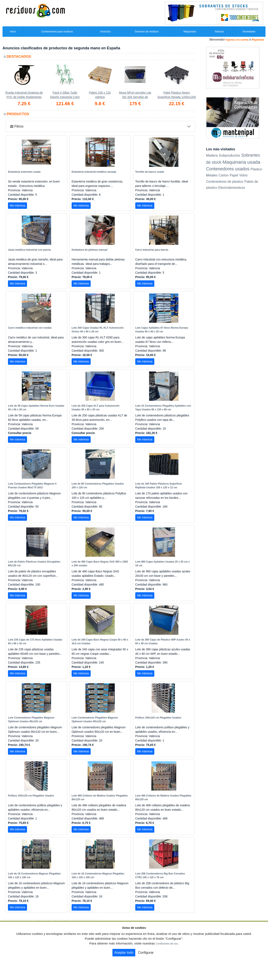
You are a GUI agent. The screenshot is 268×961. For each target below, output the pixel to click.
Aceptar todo (123, 952)
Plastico (256, 169)
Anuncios (105, 31)
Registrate (258, 39)
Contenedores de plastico (224, 181)
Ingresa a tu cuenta (236, 39)
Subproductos (229, 155)
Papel (234, 175)
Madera (212, 155)
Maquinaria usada (241, 162)
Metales (212, 175)
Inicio (13, 31)
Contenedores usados (227, 168)
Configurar (146, 952)
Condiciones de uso (167, 943)
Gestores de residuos (146, 31)
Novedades (249, 31)
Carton (223, 175)
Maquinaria (189, 31)
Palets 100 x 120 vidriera (100, 95)
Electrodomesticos (231, 187)
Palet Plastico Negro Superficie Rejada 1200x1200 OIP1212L (176, 96)
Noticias (219, 31)
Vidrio (243, 175)
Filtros (16, 126)
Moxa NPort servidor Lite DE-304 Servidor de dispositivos (135, 96)
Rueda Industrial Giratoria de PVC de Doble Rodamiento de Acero (24, 96)
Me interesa (17, 205)
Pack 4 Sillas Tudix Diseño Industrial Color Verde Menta (65, 96)
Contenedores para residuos (57, 31)
